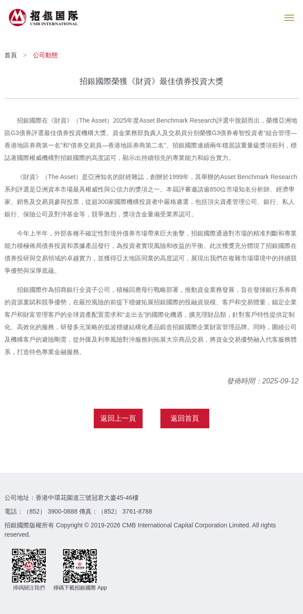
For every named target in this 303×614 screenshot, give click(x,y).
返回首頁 (185, 418)
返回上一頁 (118, 418)
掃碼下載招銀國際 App (80, 588)
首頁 (11, 55)
